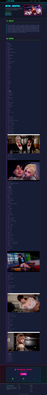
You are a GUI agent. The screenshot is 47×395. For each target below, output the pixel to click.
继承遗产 (31, 390)
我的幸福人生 (31, 391)
